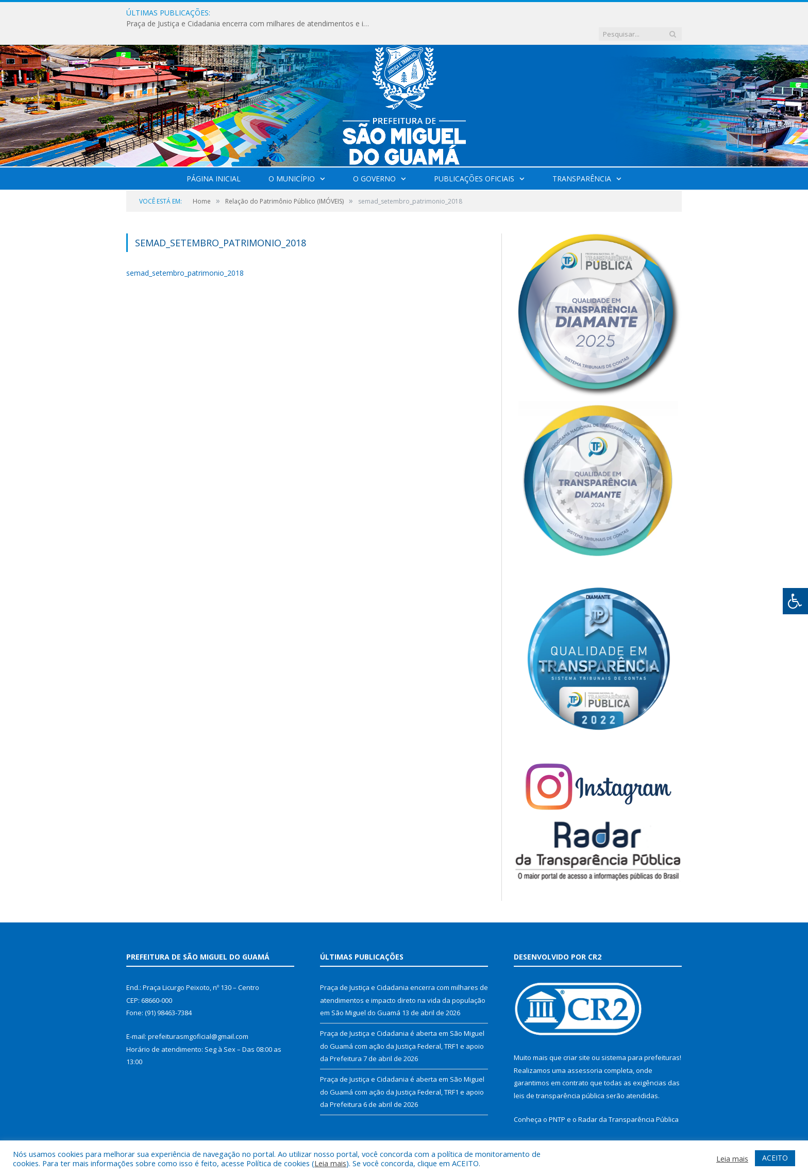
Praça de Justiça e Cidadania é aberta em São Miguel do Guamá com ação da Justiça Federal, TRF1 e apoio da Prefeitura (402, 1024)
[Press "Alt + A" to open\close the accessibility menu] (795, 601)
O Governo (374, 157)
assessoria (584, 1049)
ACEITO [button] (775, 1158)
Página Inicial (214, 157)
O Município (291, 157)
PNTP (557, 1098)
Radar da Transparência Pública (628, 1098)
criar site (576, 1036)
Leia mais (330, 1163)
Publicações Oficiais (474, 157)
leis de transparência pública (559, 1074)
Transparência (581, 157)
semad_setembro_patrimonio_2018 (185, 252)
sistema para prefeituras (640, 1036)
